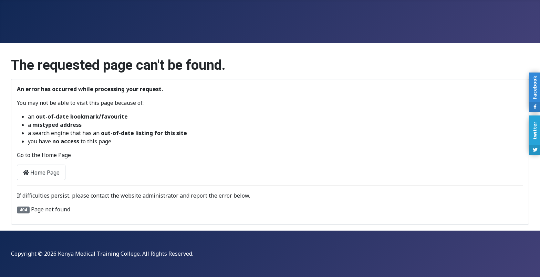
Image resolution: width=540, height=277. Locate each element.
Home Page (41, 172)
